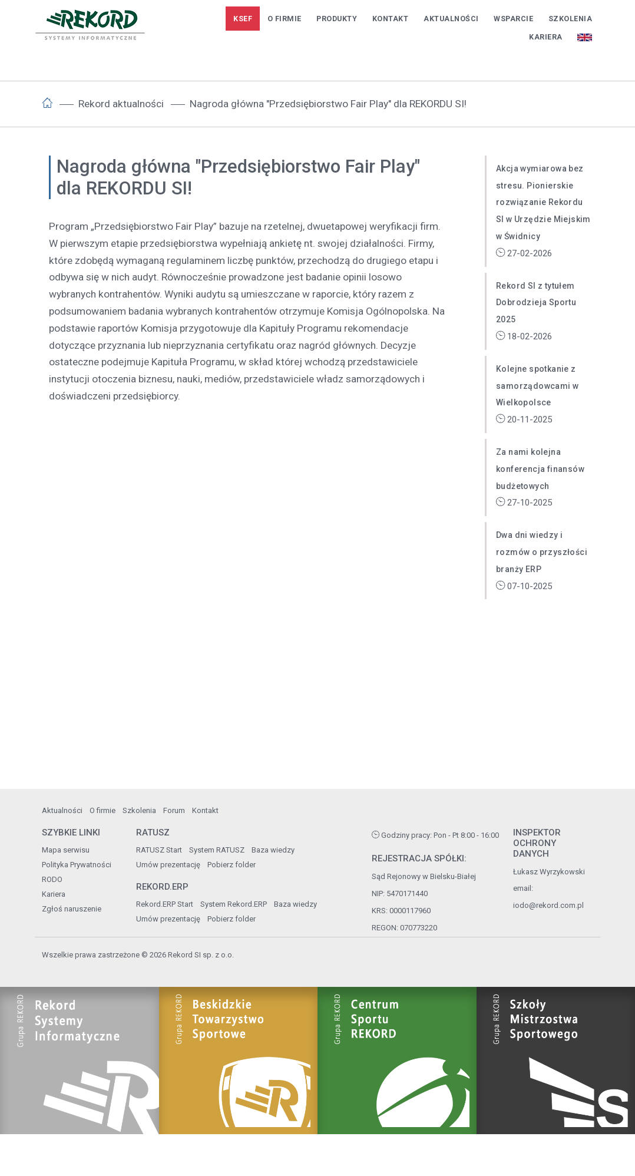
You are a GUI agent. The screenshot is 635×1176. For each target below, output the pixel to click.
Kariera (546, 36)
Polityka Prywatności (76, 864)
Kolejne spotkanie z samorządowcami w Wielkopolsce (537, 386)
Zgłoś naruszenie (71, 908)
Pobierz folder (231, 864)
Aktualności (451, 18)
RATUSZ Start (159, 849)
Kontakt (390, 18)
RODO (52, 879)
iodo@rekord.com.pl (548, 905)
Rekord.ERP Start (164, 904)
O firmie (284, 18)
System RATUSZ (216, 849)
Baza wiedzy (273, 849)
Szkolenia (570, 18)
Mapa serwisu (66, 849)
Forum (174, 810)
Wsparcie (513, 18)
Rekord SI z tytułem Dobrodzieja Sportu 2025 (536, 303)
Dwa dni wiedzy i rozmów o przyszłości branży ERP (541, 552)
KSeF (242, 18)
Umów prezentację (168, 864)
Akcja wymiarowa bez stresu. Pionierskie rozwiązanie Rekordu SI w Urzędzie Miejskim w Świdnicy (543, 202)
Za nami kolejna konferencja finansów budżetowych (540, 469)
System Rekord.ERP (233, 904)
